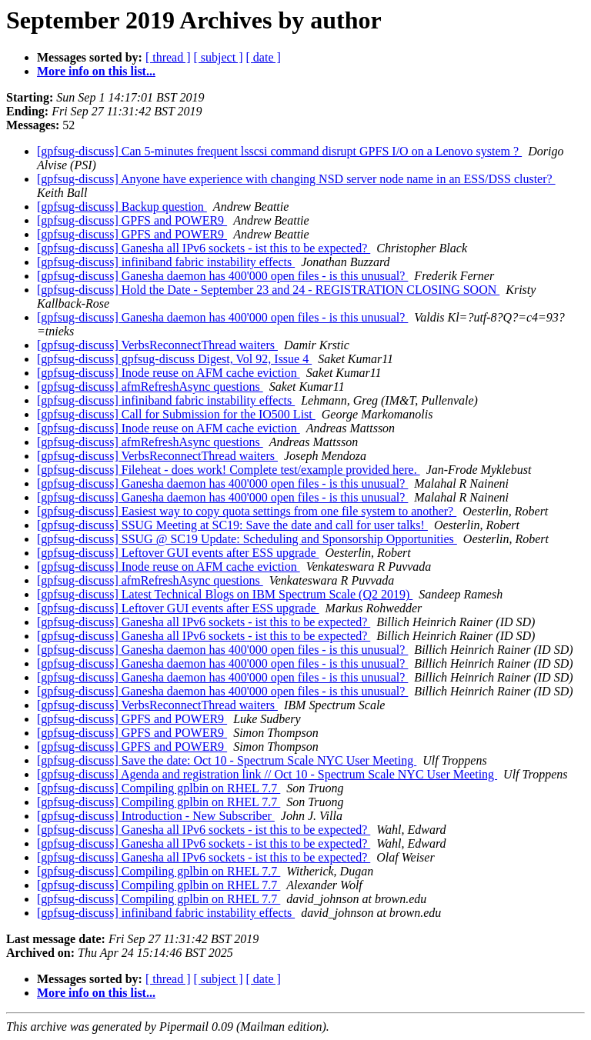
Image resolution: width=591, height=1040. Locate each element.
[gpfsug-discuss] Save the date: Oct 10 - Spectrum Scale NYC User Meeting (226, 760)
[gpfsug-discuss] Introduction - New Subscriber (156, 815)
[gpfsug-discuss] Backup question (122, 206)
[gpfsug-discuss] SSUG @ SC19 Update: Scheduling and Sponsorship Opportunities (247, 538)
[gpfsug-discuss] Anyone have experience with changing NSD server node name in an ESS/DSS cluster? (296, 178)
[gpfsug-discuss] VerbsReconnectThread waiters (157, 345)
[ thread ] (168, 57)
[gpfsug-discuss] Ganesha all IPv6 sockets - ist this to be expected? (203, 248)
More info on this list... (96, 71)
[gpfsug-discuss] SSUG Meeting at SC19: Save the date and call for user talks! (232, 525)
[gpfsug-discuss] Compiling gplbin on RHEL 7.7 (158, 788)
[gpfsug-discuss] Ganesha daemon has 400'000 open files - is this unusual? (222, 275)
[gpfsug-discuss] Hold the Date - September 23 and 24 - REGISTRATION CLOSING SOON (268, 289)
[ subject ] (218, 57)
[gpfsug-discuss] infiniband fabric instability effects (166, 261)
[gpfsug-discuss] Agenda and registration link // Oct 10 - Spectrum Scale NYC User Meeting (267, 774)
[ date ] (263, 57)
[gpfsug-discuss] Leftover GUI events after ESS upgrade (178, 552)
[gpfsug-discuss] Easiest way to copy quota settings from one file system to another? (246, 511)
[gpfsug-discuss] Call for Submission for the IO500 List (176, 414)
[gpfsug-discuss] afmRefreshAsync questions (150, 386)
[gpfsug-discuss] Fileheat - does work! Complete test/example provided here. (228, 469)
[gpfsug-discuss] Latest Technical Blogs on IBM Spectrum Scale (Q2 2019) (224, 594)
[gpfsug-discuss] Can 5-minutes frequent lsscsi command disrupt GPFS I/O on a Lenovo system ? (279, 151)
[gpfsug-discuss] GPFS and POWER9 (132, 220)
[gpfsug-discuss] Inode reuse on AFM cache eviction (168, 372)
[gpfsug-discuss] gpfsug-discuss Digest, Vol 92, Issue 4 (174, 358)
